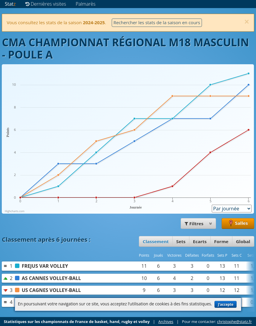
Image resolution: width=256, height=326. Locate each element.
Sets (181, 241)
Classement (156, 241)
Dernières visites (45, 4)
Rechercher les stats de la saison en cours (157, 22)
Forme (221, 241)
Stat (10, 4)
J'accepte (225, 304)
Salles (238, 223)
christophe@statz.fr (234, 321)
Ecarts (200, 241)
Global (243, 241)
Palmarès (86, 4)
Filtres (198, 223)
